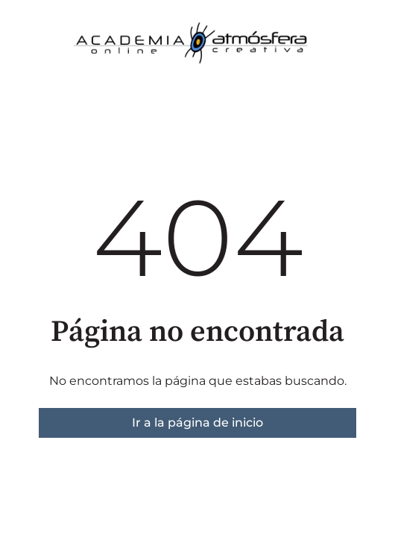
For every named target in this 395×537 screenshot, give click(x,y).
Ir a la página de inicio (197, 422)
